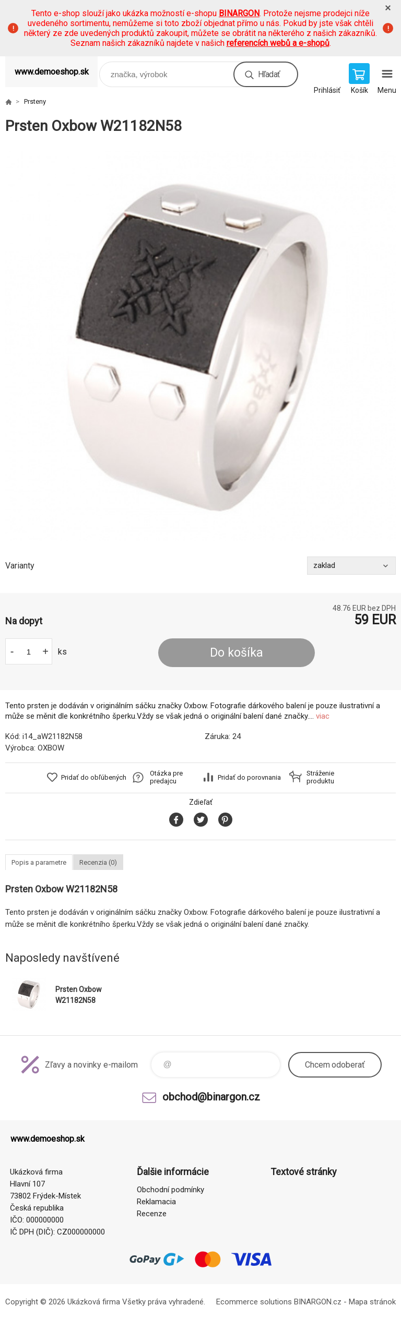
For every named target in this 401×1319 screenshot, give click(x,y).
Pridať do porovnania (249, 777)
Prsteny (35, 101)
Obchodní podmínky (170, 1189)
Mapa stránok (372, 1301)
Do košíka (236, 653)
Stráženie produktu (320, 777)
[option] (200, 346)
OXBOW (51, 748)
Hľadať (269, 74)
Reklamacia (156, 1201)
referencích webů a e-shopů (278, 43)
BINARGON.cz (317, 1301)
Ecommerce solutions (254, 1301)
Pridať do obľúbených (93, 777)
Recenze (152, 1213)
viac (322, 716)
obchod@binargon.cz (211, 1097)
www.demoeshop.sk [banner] (52, 72)
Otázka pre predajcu (166, 777)
